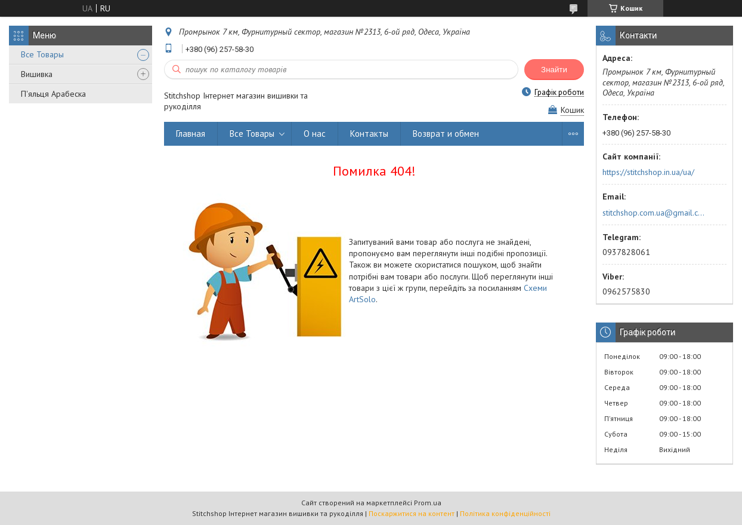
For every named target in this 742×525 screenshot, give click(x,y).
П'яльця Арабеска (53, 93)
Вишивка (36, 74)
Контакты (369, 133)
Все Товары (42, 54)
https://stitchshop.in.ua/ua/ (648, 172)
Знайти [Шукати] (554, 69)
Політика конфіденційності (505, 513)
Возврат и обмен (446, 133)
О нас (315, 133)
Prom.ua (427, 502)
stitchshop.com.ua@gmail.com (654, 212)
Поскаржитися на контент (412, 513)
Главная (190, 133)
